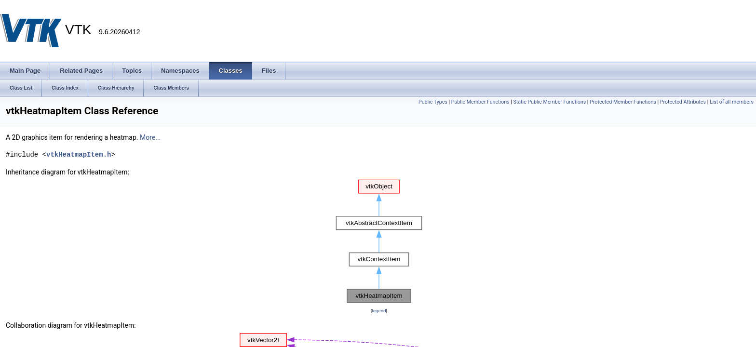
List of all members (732, 102)
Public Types (432, 102)
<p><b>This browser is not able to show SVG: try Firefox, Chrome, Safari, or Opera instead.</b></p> (379, 241)
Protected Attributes (683, 102)
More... (150, 137)
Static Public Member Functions (549, 102)
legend (379, 310)
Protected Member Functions (623, 102)
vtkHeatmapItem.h (78, 154)
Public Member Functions (480, 102)
